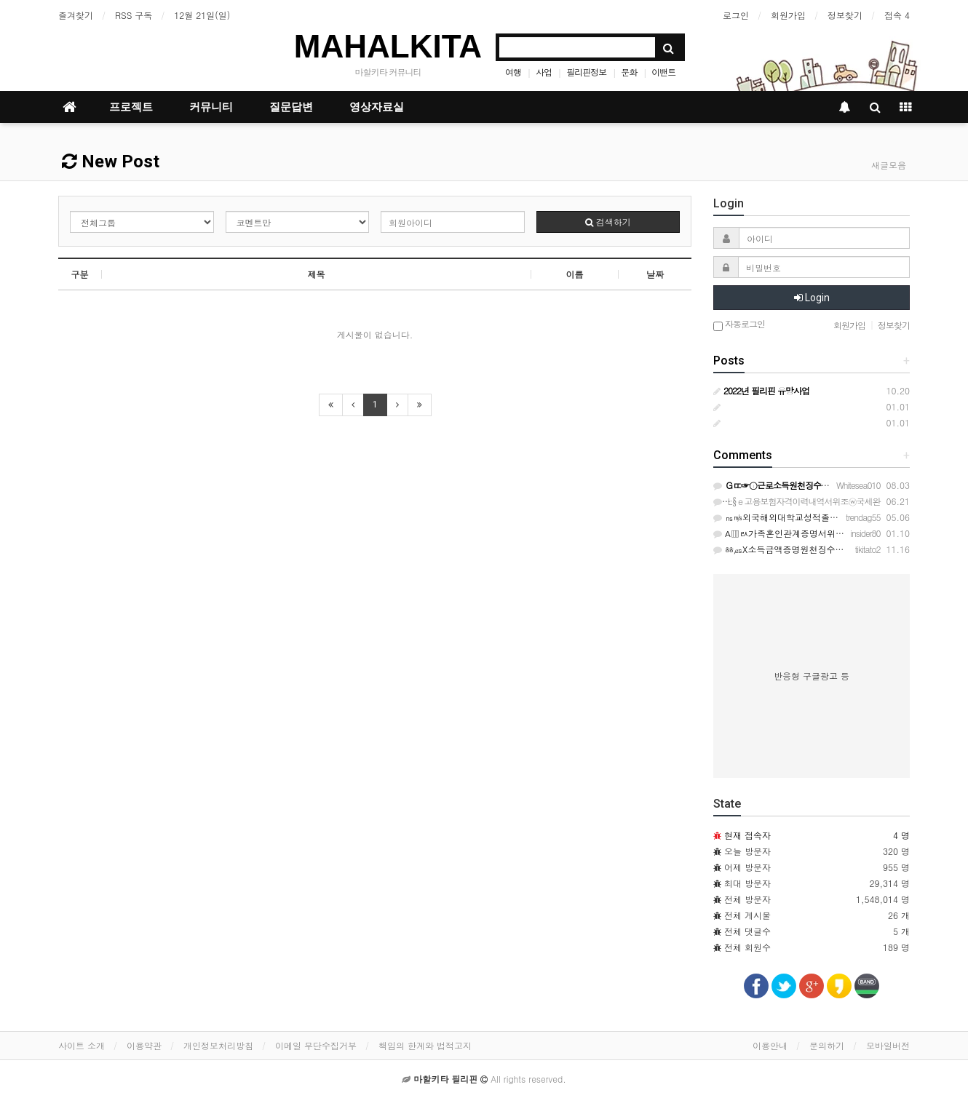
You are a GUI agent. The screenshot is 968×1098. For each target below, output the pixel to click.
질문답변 (291, 107)
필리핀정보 (586, 71)
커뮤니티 (211, 107)
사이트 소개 (81, 1045)
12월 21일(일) (202, 15)
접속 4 (897, 15)
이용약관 (144, 1045)
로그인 (736, 15)
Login (812, 297)
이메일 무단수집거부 (316, 1045)
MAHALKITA (388, 46)
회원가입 (788, 15)
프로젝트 (131, 107)
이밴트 (663, 71)
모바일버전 (888, 1045)
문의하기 (826, 1045)
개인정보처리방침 (218, 1045)
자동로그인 (739, 325)
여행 (513, 71)
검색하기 (608, 221)
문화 (629, 71)
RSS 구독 (133, 15)
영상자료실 (376, 107)
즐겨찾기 (75, 15)
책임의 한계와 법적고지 (425, 1045)
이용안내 (770, 1045)
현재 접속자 (747, 835)
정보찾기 (845, 15)
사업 (544, 71)
